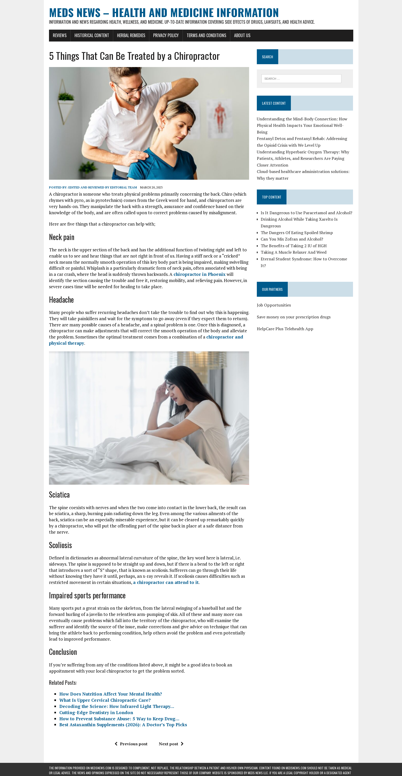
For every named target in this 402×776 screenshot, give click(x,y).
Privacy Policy (166, 35)
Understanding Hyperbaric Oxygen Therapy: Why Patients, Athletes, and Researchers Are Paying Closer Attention (303, 158)
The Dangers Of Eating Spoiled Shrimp (297, 232)
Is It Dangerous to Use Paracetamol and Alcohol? (306, 213)
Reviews (60, 35)
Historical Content (92, 35)
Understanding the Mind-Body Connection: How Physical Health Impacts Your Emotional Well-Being (302, 125)
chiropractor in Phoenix (200, 274)
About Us (242, 35)
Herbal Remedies (131, 35)
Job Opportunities (274, 305)
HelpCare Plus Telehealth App (285, 329)
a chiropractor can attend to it (166, 582)
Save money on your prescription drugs (294, 317)
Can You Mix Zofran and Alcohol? (292, 239)
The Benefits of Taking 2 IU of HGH (294, 246)
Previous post (130, 744)
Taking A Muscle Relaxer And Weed (293, 252)
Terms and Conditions (206, 35)
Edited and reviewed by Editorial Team (102, 187)
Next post (171, 744)
